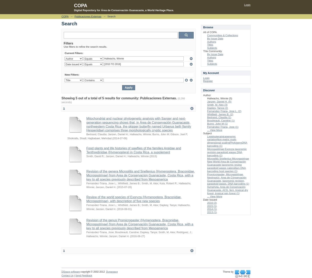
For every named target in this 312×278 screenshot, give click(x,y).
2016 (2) (212, 202)
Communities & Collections (222, 35)
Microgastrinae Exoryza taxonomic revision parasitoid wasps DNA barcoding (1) (227, 152)
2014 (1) (212, 209)
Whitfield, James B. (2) (220, 114)
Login (247, 4)
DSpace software (70, 271)
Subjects (212, 47)
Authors (211, 41)
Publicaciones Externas (87, 16)
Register (208, 81)
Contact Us (67, 275)
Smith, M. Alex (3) (217, 104)
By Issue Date (215, 38)
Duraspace (112, 271)
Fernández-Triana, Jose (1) (222, 126)
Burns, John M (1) (217, 123)
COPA (64, 16)
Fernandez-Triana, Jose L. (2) (224, 111)
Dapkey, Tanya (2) (217, 107)
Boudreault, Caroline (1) (221, 120)
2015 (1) (212, 206)
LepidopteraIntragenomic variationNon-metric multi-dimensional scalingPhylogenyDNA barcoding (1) (227, 141)
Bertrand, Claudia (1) (219, 117)
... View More (214, 130)
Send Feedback (83, 275)
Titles (210, 44)
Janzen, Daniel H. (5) (219, 101)
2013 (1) (212, 212)
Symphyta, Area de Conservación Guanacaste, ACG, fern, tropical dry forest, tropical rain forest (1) (227, 190)
